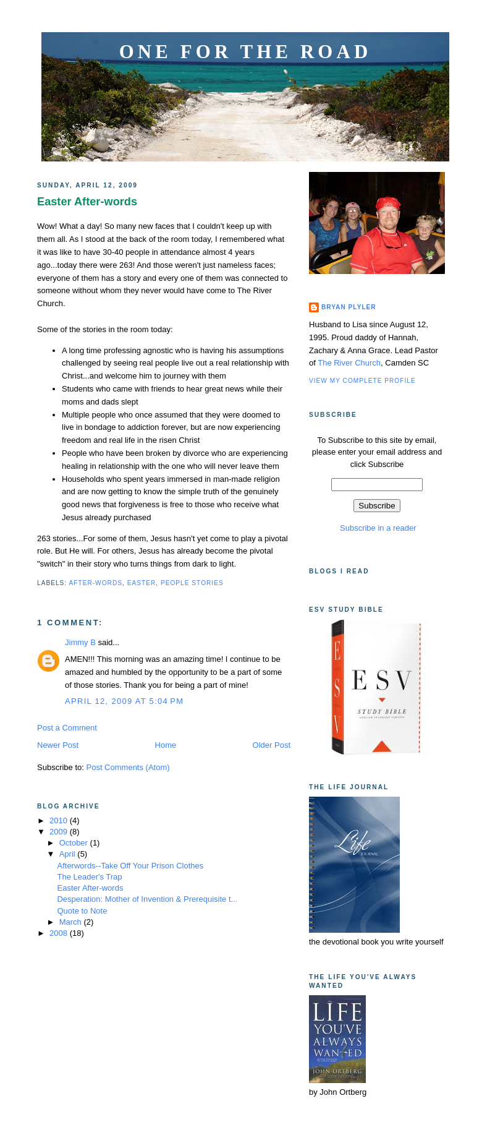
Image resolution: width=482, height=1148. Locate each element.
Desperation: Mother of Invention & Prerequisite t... (147, 899)
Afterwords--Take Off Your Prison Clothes (130, 865)
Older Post (271, 745)
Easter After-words (87, 201)
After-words (95, 583)
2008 (59, 933)
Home (166, 745)
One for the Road (245, 51)
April (68, 854)
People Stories (192, 583)
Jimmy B (80, 642)
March (71, 922)
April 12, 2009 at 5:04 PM (124, 701)
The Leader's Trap (89, 876)
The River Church (349, 362)
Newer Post (57, 745)
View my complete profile (362, 380)
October (74, 842)
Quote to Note (82, 910)
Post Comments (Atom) (128, 767)
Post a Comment (67, 727)
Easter (141, 583)
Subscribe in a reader (376, 528)
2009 (59, 831)
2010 (59, 820)
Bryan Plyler (348, 307)
